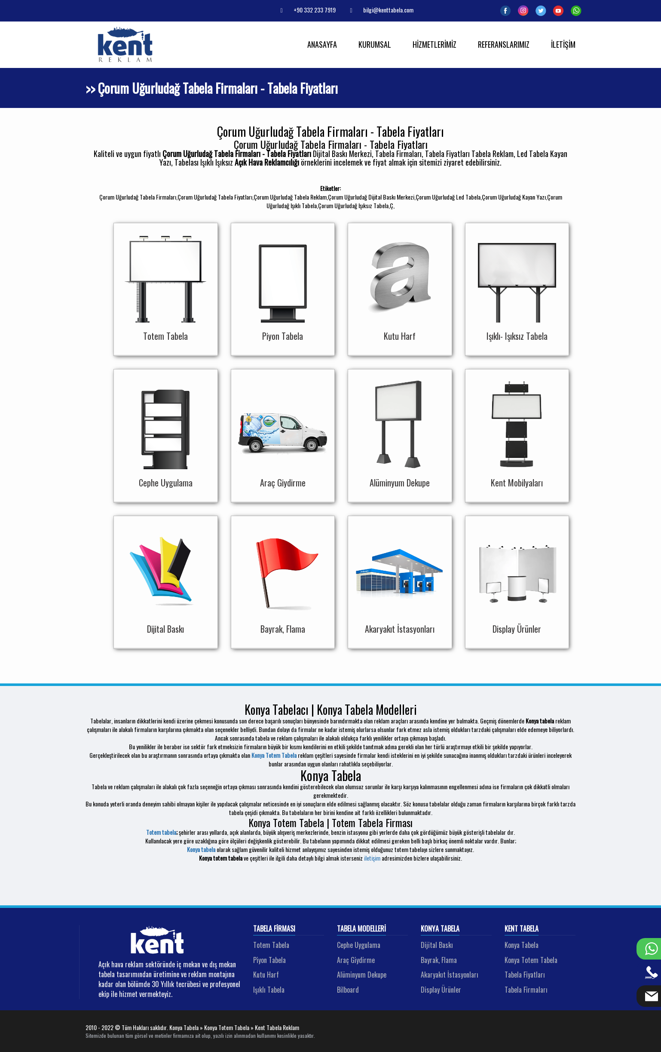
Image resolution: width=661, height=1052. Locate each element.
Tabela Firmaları (526, 989)
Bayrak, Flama (439, 960)
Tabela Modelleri (361, 929)
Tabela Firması (274, 929)
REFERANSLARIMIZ (503, 44)
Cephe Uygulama (358, 945)
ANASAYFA (322, 44)
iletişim (372, 857)
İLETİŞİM (563, 44)
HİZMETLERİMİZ (434, 44)
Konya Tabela (440, 929)
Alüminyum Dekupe (361, 974)
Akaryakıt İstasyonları (449, 974)
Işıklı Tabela (269, 989)
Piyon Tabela (269, 960)
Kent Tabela (522, 929)
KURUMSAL (374, 44)
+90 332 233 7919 (305, 9)
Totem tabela (161, 832)
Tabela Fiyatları (525, 974)
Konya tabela (201, 849)
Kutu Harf (266, 974)
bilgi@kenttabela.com (378, 9)
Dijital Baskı (437, 945)
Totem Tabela (271, 945)
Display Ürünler (441, 989)
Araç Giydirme (356, 960)
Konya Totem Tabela (274, 755)
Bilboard (348, 989)
